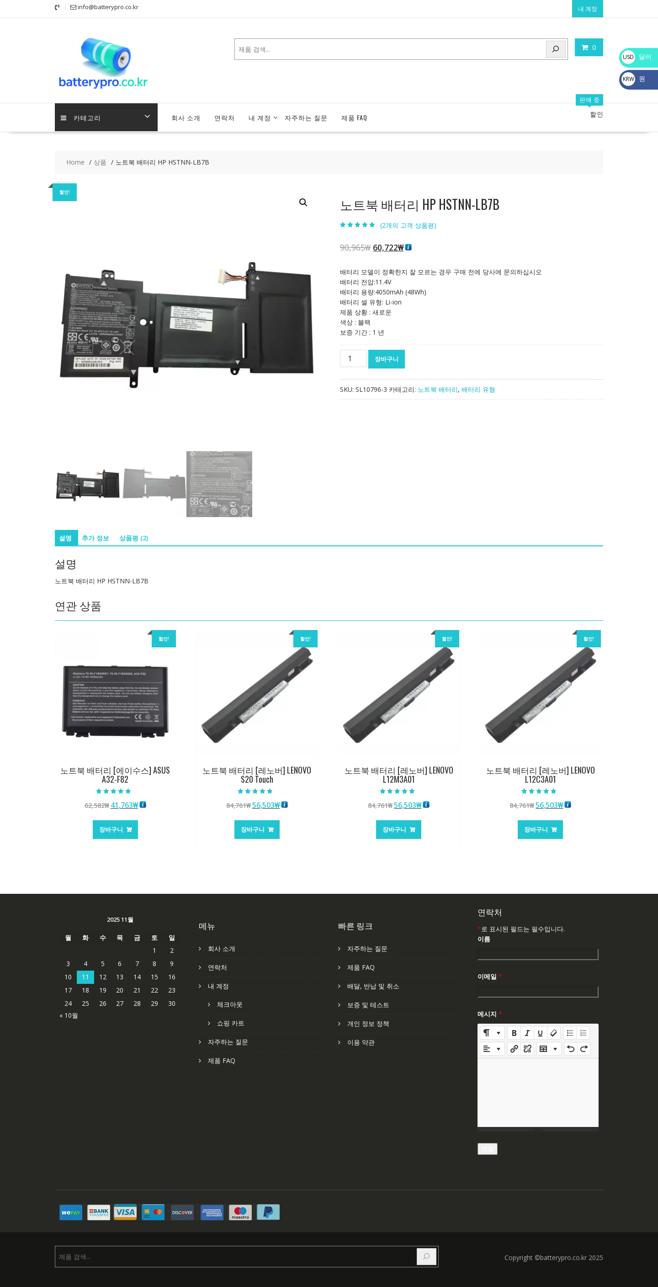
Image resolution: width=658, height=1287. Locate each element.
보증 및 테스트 (368, 1001)
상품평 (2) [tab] (133, 534)
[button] (303, 199)
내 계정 (587, 8)
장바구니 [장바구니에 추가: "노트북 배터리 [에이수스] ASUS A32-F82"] (111, 826)
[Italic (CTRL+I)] (527, 1029)
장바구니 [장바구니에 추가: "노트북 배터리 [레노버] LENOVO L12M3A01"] (394, 826)
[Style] (492, 1029)
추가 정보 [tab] (95, 534)
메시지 (490, 1010)
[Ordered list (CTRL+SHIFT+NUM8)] (583, 1029)
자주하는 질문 (306, 113)
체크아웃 (230, 1000)
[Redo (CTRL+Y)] (584, 1045)
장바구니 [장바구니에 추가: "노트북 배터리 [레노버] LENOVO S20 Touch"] (253, 826)
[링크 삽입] (514, 1045)
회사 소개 (186, 113)
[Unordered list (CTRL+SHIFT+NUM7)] (570, 1029)
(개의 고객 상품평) (408, 221)
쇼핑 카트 (230, 1019)
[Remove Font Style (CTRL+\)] (554, 1029)
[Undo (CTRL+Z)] (571, 1045)
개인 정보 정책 (368, 1019)
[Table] (549, 1045)
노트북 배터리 (438, 385)
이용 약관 (361, 1038)
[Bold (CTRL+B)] (514, 1029)
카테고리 (82, 113)
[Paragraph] (492, 1045)
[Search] (556, 47)
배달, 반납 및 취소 (373, 982)
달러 (636, 56)
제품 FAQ (354, 113)
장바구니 (386, 355)
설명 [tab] (65, 534)
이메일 (490, 972)
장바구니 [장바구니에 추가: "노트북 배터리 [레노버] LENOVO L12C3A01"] (536, 826)
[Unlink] (527, 1045)
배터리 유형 (478, 385)
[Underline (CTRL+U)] (540, 1029)
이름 (484, 935)
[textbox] (538, 1089)
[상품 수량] (353, 354)
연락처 (224, 113)
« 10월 (68, 1011)
